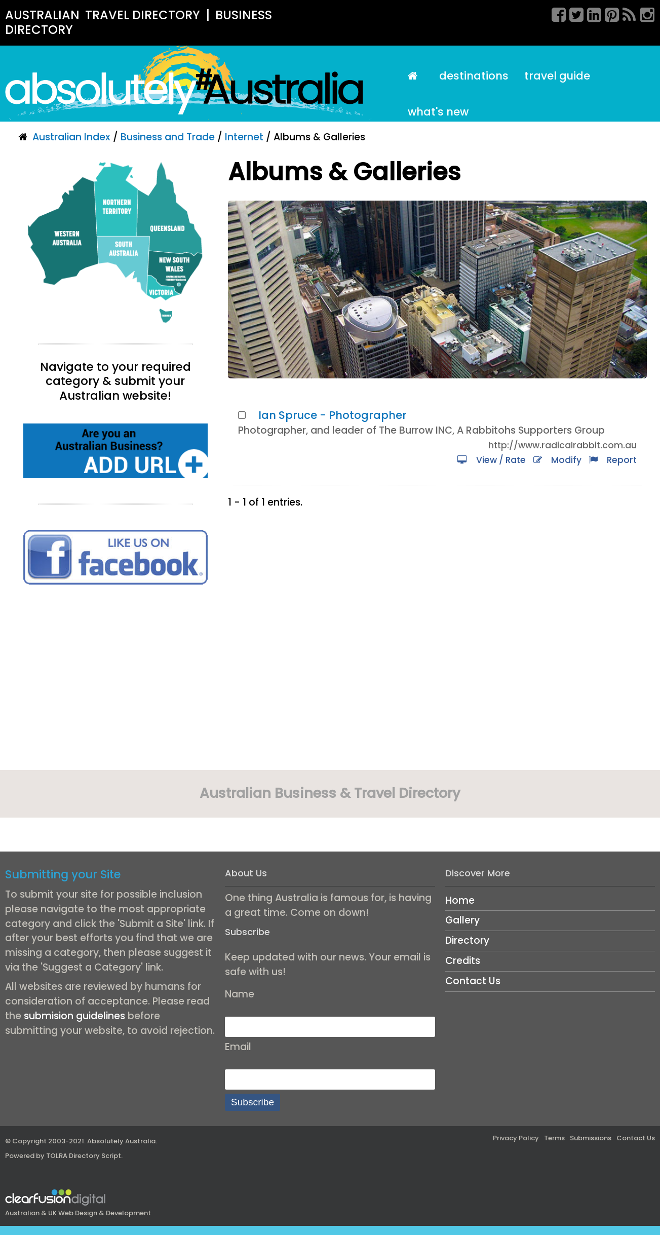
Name (239, 994)
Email (238, 1047)
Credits (462, 961)
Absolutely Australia (121, 1141)
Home (460, 900)
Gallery (462, 920)
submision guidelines (74, 1016)
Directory (467, 940)
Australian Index (71, 137)
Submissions (590, 1138)
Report (613, 460)
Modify (557, 460)
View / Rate (491, 460)
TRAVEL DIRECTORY (142, 15)
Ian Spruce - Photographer (332, 415)
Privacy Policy (516, 1138)
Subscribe (252, 1102)
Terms (554, 1138)
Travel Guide (557, 75)
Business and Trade (168, 137)
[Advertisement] (115, 681)
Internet (244, 137)
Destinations (474, 75)
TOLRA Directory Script (83, 1156)
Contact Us (472, 981)
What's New (438, 111)
